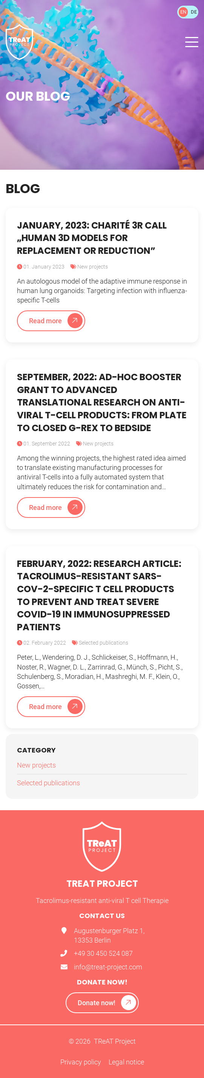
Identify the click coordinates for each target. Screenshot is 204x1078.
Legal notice (126, 1062)
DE (194, 12)
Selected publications (103, 643)
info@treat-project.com (108, 967)
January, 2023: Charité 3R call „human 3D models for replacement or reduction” (92, 238)
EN (183, 12)
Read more (45, 321)
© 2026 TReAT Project (102, 1041)
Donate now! (96, 1003)
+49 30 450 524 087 (103, 953)
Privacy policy (80, 1062)
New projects (92, 267)
